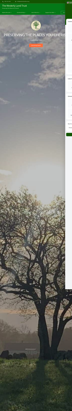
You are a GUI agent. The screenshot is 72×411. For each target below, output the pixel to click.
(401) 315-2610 (7, 1)
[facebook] (65, 1)
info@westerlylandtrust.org (23, 1)
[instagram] (68, 1)
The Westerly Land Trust (14, 5)
